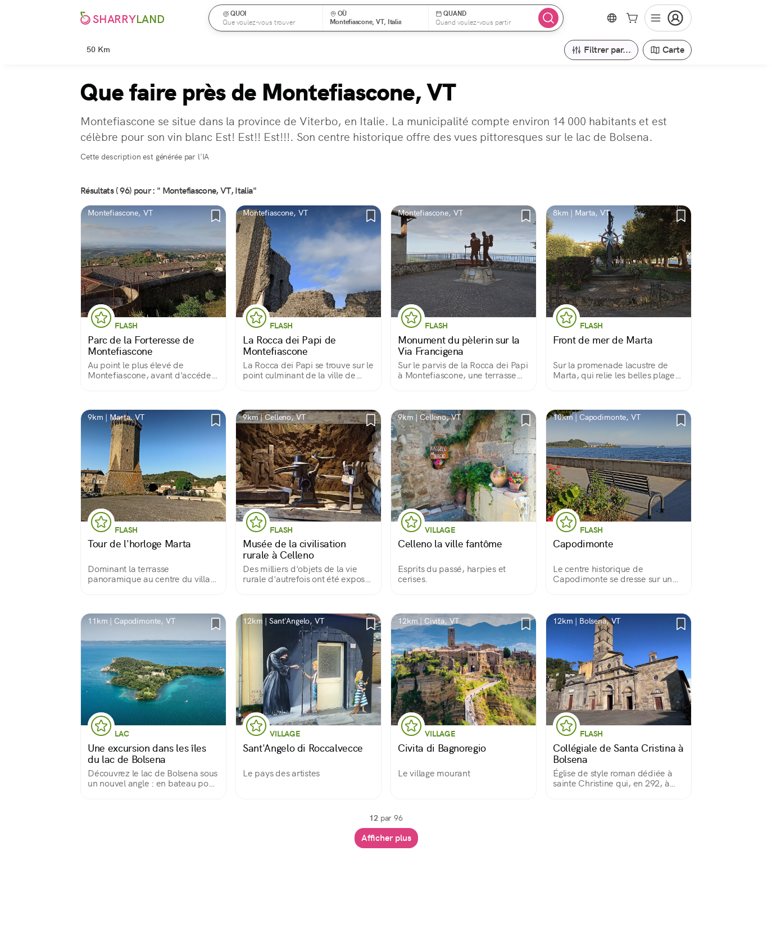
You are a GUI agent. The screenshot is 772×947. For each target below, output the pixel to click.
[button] (269, 18)
